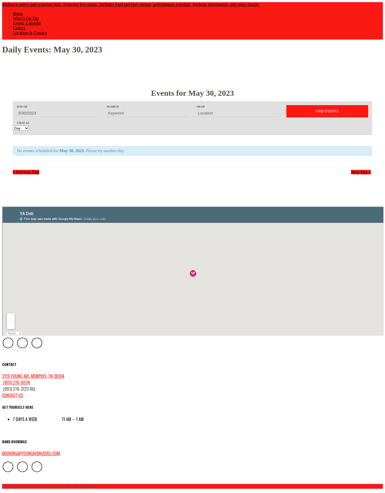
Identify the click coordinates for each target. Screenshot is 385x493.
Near (201, 106)
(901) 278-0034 (16, 382)
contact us (12, 395)
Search (113, 106)
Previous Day (26, 172)
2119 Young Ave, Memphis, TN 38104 (33, 376)
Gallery (19, 28)
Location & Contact (30, 32)
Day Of (22, 106)
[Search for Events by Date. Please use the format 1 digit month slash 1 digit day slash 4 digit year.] (58, 113)
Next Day (361, 172)
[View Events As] (21, 128)
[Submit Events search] (327, 111)
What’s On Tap (25, 18)
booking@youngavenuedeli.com (31, 453)
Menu (18, 13)
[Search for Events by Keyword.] (147, 113)
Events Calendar (27, 23)
